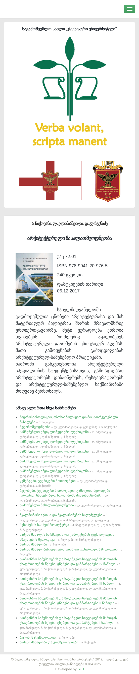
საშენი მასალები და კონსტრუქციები (58, 642)
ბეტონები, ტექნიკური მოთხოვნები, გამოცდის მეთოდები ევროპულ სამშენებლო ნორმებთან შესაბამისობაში (65, 495)
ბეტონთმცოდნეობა (68, 427)
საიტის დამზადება (84, 656)
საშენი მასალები (43, 544)
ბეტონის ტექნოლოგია (47, 637)
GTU (80, 669)
